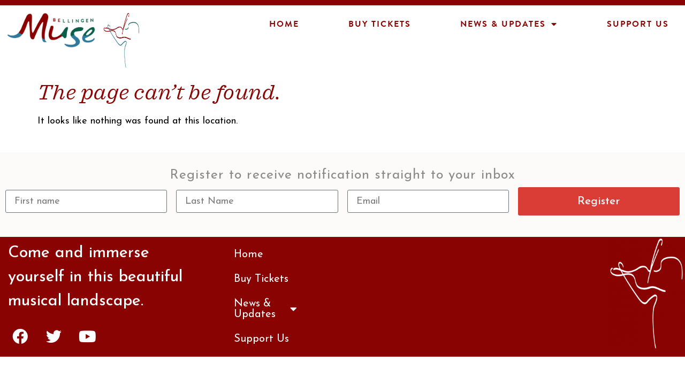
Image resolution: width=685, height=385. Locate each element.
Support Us (638, 24)
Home (284, 24)
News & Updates (509, 24)
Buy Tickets (379, 24)
